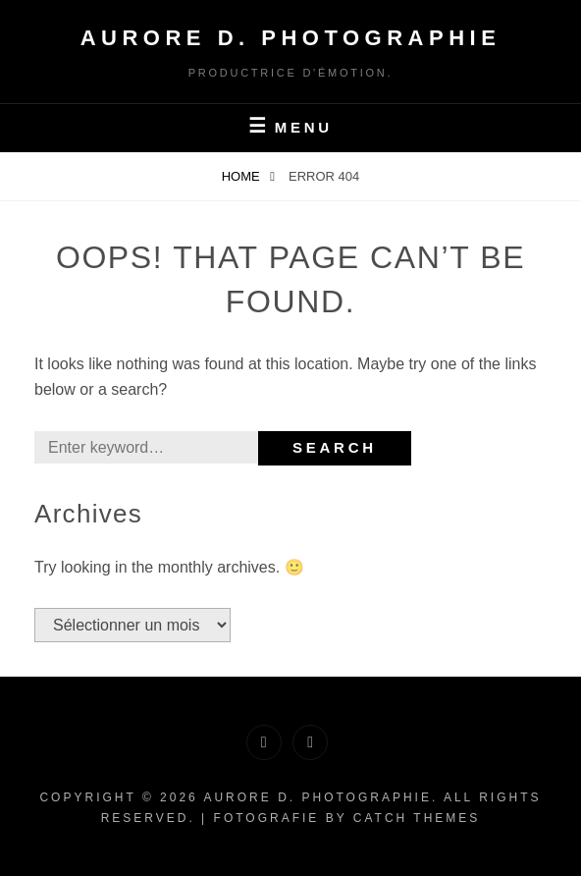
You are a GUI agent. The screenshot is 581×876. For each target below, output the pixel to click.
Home (243, 176)
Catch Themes (417, 818)
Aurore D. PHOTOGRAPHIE (291, 38)
